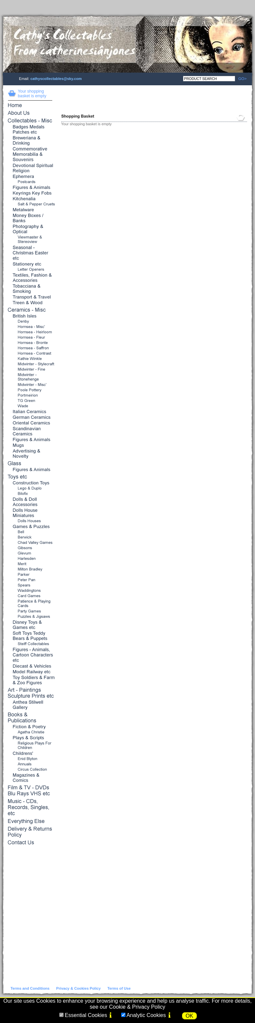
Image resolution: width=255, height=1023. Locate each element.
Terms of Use (118, 988)
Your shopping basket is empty (32, 93)
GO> (241, 78)
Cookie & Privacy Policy (137, 1007)
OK (189, 1016)
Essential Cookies (86, 1015)
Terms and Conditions (30, 988)
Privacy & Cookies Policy (78, 988)
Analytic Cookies (146, 1015)
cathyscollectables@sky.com (56, 79)
